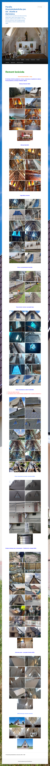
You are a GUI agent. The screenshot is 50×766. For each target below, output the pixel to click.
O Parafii (18, 59)
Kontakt (38, 59)
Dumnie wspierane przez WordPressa (25, 761)
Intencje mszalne (20, 62)
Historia (13, 59)
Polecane (7, 62)
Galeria (22, 59)
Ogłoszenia (13, 62)
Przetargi (27, 59)
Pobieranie (33, 59)
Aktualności (8, 59)
